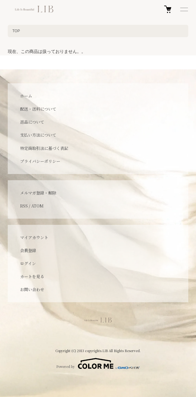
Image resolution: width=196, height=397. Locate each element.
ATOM (37, 206)
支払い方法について (38, 135)
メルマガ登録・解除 (38, 193)
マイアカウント (34, 237)
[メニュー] (183, 9)
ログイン (28, 263)
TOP (16, 31)
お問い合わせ (32, 289)
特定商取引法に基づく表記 (44, 148)
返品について (32, 122)
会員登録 (28, 250)
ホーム (26, 96)
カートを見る (32, 276)
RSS (24, 206)
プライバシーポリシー (40, 161)
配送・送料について (38, 109)
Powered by (98, 363)
